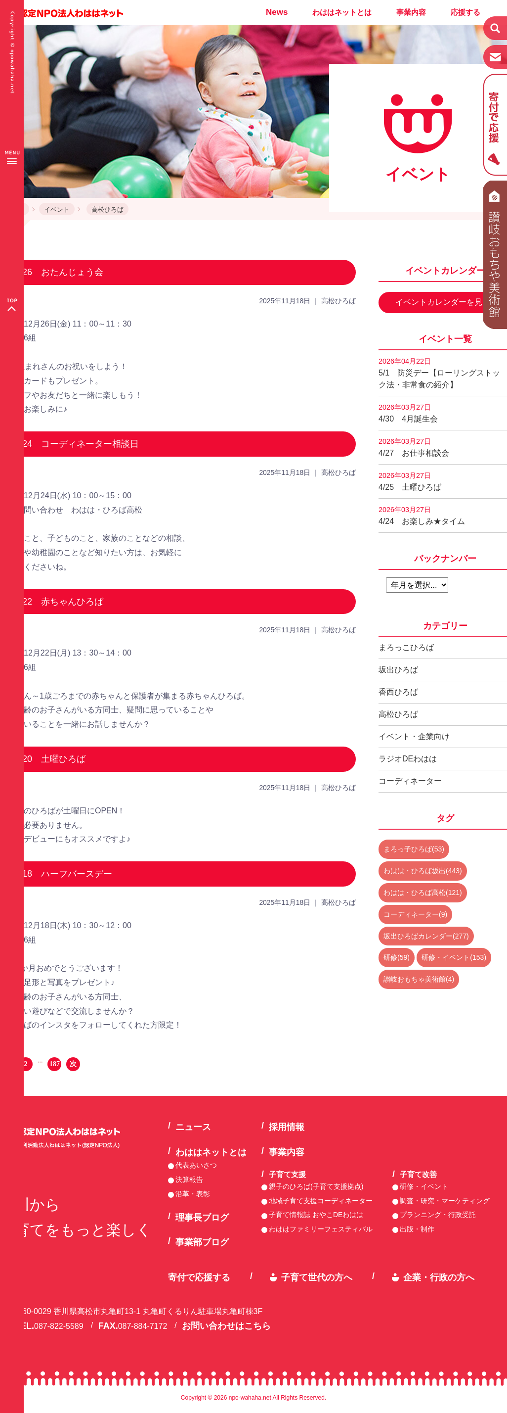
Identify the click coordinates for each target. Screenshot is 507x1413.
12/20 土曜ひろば (47, 759)
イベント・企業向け (414, 736)
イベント (57, 209)
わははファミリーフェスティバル (321, 1229)
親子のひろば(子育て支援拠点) (316, 1186)
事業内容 (411, 12)
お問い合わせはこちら (226, 1326)
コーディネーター (410, 781)
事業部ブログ (202, 1242)
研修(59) (396, 957)
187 (54, 1064)
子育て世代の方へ (316, 1277)
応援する (465, 12)
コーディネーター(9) (415, 914)
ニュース (193, 1127)
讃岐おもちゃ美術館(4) (418, 979)
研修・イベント (424, 1186)
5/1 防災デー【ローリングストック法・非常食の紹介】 (439, 373)
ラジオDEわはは (408, 758)
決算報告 (189, 1179)
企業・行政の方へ (438, 1277)
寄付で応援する (199, 1277)
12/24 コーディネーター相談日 (74, 444)
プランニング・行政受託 (438, 1215)
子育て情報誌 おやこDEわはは (316, 1215)
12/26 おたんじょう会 (56, 272)
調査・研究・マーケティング (445, 1201)
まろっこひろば (406, 647)
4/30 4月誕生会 (408, 413)
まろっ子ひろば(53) (413, 849)
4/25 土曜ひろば (410, 481)
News (277, 12)
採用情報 (286, 1127)
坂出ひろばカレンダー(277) (426, 936)
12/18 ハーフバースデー (61, 874)
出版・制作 (417, 1229)
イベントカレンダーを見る (442, 302)
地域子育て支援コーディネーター (321, 1201)
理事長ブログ (202, 1218)
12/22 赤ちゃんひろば (56, 602)
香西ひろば (398, 692)
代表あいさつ (196, 1165)
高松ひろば (107, 209)
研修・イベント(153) (454, 957)
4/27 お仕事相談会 (414, 447)
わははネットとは (342, 12)
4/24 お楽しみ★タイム (422, 515)
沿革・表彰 (192, 1194)
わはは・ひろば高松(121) (422, 892)
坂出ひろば (398, 669)
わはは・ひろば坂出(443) (422, 871)
